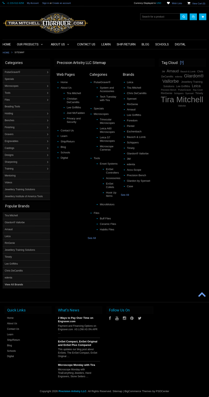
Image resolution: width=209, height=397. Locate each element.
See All (92, 238)
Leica (8, 236)
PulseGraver (184, 90)
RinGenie (10, 242)
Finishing (10, 127)
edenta (8, 277)
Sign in (45, 3)
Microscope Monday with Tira (76, 364)
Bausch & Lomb (187, 71)
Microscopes (12, 86)
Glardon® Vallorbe (15, 222)
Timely (8, 256)
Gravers (9, 134)
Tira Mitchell (11, 215)
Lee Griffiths (11, 263)
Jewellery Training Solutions (20, 189)
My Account (33, 3)
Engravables (12, 141)
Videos (8, 182)
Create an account (61, 3)
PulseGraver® (13, 72)
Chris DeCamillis (14, 270)
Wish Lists (177, 3)
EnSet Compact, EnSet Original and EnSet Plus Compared (77, 343)
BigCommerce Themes (138, 391)
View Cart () (198, 3)
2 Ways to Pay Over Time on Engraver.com (75, 319)
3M (163, 71)
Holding (9, 113)
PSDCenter (162, 391)
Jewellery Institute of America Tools (24, 196)
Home (6, 52)
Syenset (189, 93)
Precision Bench (168, 90)
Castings (10, 148)
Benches (10, 120)
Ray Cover (198, 90)
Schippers (178, 93)
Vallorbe (182, 105)
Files (7, 99)
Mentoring (10, 175)
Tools (8, 92)
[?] (182, 62)
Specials (9, 79)
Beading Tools (12, 106)
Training (9, 168)
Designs (9, 155)
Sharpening (11, 162)
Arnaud (9, 229)
